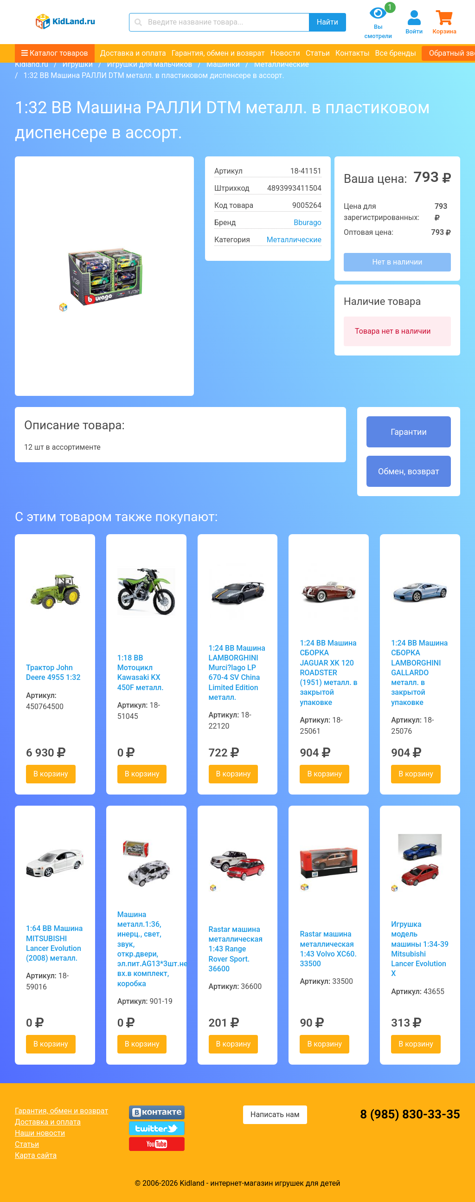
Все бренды (395, 53)
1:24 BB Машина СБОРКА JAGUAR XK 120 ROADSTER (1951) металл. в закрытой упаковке (328, 673)
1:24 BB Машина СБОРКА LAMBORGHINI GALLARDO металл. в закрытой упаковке (419, 673)
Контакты (352, 53)
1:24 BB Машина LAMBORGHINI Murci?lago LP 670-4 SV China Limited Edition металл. (237, 673)
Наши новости (40, 1133)
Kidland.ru (31, 64)
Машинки (223, 64)
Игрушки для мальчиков (150, 64)
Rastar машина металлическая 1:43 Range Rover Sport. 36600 (236, 949)
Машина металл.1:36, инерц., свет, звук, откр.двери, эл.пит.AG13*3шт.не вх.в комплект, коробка (146, 949)
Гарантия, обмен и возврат (218, 53)
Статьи (318, 53)
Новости (285, 53)
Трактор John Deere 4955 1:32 (53, 672)
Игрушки (77, 64)
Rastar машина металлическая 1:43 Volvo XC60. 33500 (328, 949)
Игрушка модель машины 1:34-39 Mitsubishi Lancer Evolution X (420, 949)
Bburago (307, 222)
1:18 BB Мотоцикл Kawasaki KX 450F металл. (140, 672)
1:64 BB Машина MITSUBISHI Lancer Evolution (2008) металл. (54, 943)
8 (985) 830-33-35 (410, 1114)
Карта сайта (36, 1155)
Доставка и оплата (133, 53)
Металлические (281, 64)
